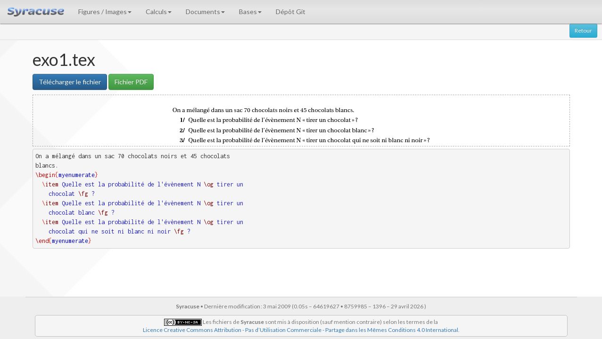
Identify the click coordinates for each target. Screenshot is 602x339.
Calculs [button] (159, 12)
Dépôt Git (290, 12)
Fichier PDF (131, 82)
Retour (583, 30)
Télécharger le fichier (70, 82)
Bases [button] (250, 12)
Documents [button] (205, 12)
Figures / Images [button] (105, 12)
